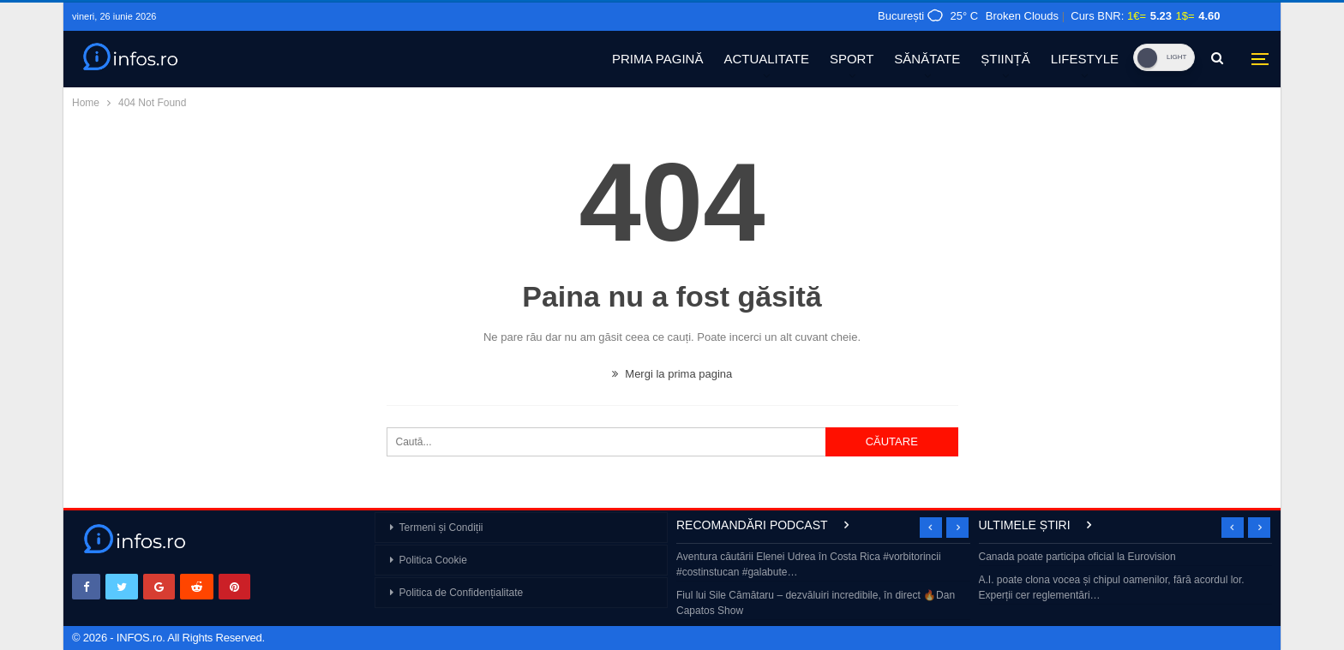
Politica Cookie (433, 560)
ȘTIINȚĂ (1005, 58)
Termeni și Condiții (441, 528)
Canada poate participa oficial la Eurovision (1077, 557)
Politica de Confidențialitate (461, 593)
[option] (823, 585)
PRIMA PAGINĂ (657, 58)
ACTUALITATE (765, 58)
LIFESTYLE (1085, 58)
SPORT (851, 58)
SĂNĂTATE (927, 58)
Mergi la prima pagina (672, 373)
